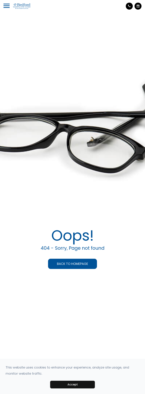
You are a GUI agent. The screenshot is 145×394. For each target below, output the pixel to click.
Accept (72, 384)
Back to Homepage (72, 264)
